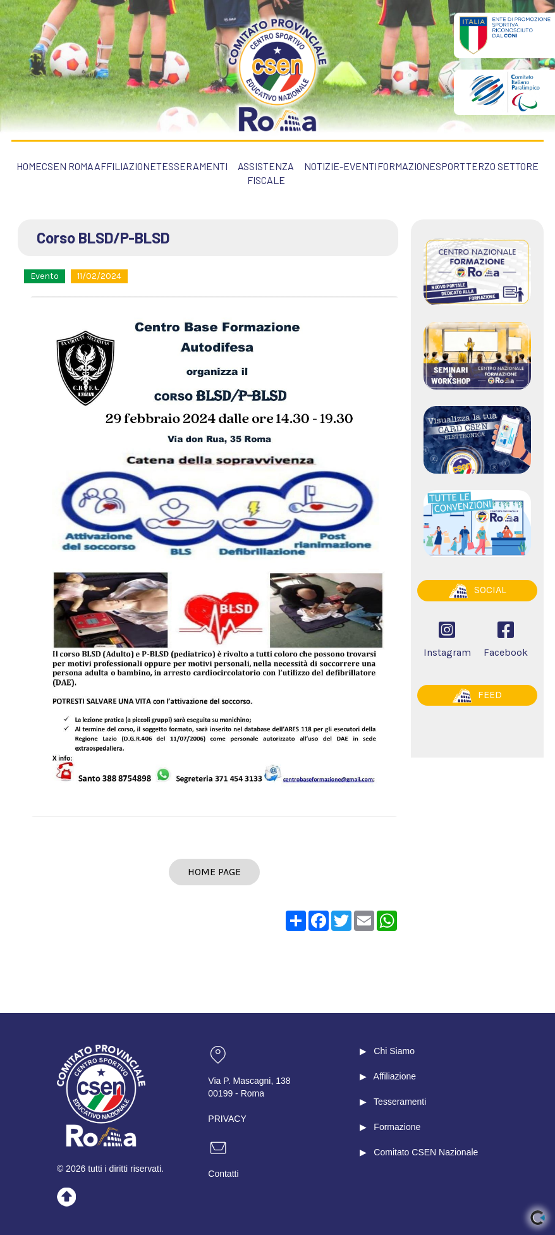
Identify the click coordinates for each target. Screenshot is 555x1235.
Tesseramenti (400, 1102)
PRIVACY (227, 1119)
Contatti (223, 1174)
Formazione (397, 1127)
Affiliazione (395, 1076)
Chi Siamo (394, 1051)
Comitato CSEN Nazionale (426, 1152)
